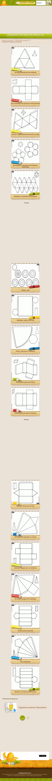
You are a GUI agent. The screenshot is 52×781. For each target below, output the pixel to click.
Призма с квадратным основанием (25, 568)
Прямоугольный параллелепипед (25, 413)
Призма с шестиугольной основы (25, 692)
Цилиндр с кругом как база (25, 320)
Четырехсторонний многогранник (25, 72)
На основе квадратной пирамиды (25, 599)
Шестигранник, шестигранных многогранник (25, 103)
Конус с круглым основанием (25, 351)
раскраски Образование (37, 707)
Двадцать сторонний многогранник (25, 196)
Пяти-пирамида (25, 661)
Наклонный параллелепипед (25, 382)
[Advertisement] (25, 19)
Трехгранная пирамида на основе (25, 537)
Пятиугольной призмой (25, 631)
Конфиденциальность (25, 773)
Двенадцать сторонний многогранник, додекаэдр (25, 166)
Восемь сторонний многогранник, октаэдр (25, 134)
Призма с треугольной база (25, 506)
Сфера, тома (25, 290)
